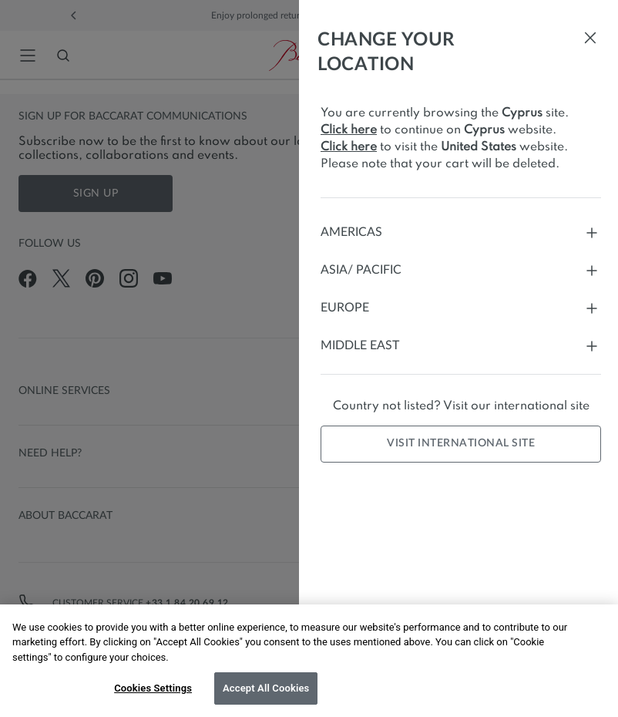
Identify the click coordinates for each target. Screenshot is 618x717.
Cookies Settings (153, 688)
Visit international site (461, 443)
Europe (461, 308)
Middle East (461, 345)
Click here (349, 130)
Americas (461, 232)
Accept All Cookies (266, 688)
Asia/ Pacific (461, 270)
